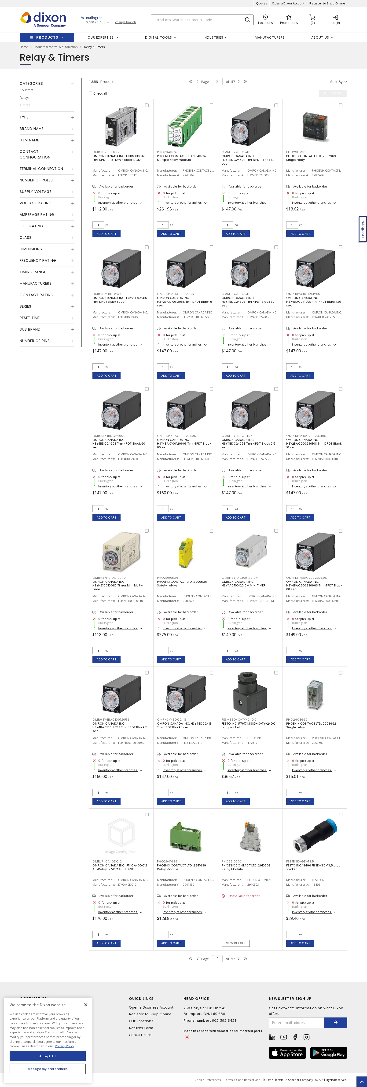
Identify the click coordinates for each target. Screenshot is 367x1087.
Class (26, 237)
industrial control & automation (56, 47)
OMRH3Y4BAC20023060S (306, 578)
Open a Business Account (151, 1007)
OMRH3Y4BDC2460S (108, 436)
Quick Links (141, 998)
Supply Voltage (35, 191)
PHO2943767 (167, 152)
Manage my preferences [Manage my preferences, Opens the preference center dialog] (48, 1069)
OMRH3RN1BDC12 (106, 152)
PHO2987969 (297, 152)
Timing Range (33, 271)
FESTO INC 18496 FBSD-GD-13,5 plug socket (313, 867)
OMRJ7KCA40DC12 (107, 861)
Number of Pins (35, 340)
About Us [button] (320, 37)
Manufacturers (270, 37)
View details (236, 943)
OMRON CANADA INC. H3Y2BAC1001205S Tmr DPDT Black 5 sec (184, 301)
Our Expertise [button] (101, 37)
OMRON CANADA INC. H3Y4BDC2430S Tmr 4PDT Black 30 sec (248, 301)
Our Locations (141, 1021)
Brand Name (32, 128)
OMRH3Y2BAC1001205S (175, 294)
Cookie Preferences (208, 1080)
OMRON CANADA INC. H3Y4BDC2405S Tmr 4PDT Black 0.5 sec (248, 443)
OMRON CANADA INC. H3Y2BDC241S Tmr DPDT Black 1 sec (119, 300)
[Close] (86, 1005)
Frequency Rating (38, 260)
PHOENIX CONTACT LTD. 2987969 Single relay (311, 158)
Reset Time (30, 317)
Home (24, 47)
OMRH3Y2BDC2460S (238, 152)
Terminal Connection (41, 168)
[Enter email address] (296, 1022)
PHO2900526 (167, 578)
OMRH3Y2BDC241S (107, 294)
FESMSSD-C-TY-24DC (239, 720)
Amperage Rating (37, 214)
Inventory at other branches (118, 202)
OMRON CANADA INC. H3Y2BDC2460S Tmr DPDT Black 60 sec (248, 160)
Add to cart (107, 234)
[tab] (47, 83)
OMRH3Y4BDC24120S (303, 294)
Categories (31, 83)
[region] (48, 1040)
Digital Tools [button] (158, 37)
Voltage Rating (36, 203)
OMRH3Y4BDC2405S (238, 436)
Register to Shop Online (327, 3)
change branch (125, 22)
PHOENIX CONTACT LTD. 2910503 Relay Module (246, 867)
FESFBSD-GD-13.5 (300, 861)
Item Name (29, 140)
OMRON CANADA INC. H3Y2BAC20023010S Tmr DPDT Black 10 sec (313, 443)
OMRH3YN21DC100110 (109, 578)
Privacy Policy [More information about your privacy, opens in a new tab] (64, 1046)
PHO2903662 (297, 720)
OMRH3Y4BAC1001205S (110, 720)
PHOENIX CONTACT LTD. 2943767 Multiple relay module (181, 158)
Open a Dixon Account (288, 3)
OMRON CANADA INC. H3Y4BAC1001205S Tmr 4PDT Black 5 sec (119, 727)
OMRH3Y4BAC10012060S (176, 436)
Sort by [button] (336, 81)
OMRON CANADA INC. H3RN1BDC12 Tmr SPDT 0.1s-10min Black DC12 (118, 158)
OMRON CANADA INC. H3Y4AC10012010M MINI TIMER (244, 583)
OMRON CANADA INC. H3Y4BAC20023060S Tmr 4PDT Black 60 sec (314, 585)
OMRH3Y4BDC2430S (238, 294)
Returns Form (141, 1028)
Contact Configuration (35, 154)
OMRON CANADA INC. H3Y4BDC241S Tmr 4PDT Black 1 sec (184, 725)
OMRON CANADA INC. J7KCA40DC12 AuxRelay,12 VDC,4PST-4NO (119, 867)
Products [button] (47, 37)
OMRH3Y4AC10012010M (240, 578)
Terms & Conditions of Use (242, 1080)
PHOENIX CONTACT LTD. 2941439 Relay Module (181, 867)
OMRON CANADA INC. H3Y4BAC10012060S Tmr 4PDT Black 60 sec (184, 443)
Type (24, 117)
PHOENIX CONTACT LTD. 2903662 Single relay (311, 725)
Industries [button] (213, 37)
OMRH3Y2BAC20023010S (306, 436)
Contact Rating (37, 294)
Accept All (47, 1056)
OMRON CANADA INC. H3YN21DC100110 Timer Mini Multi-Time (117, 585)
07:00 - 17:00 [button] (95, 22)
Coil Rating (31, 226)
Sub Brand (30, 329)
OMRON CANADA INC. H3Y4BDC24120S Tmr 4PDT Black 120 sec (313, 301)
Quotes (261, 3)
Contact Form (141, 1034)
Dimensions (31, 249)
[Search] (202, 20)
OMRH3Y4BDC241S (172, 720)
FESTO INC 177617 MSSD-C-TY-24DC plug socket (248, 725)
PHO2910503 (232, 861)
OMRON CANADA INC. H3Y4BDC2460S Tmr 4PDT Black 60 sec (118, 443)
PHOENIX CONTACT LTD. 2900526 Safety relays (182, 583)
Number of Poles (36, 180)
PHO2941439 (167, 861)
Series (25, 306)
